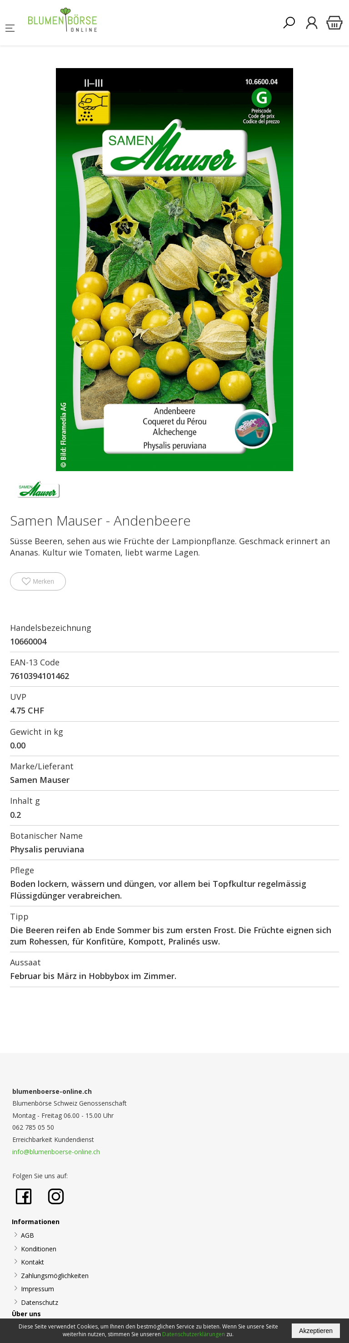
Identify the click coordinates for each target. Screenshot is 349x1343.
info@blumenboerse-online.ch (56, 1151)
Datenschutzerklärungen (193, 1334)
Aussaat (25, 962)
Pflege (22, 870)
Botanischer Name (46, 835)
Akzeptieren (316, 1330)
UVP (18, 696)
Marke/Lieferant (42, 766)
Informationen (36, 1221)
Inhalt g (25, 800)
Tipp (19, 916)
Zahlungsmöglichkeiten (55, 1275)
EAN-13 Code (35, 662)
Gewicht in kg (36, 731)
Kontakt (32, 1262)
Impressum (37, 1288)
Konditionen (38, 1249)
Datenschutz (39, 1302)
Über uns (26, 1313)
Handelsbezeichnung (50, 627)
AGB (27, 1235)
